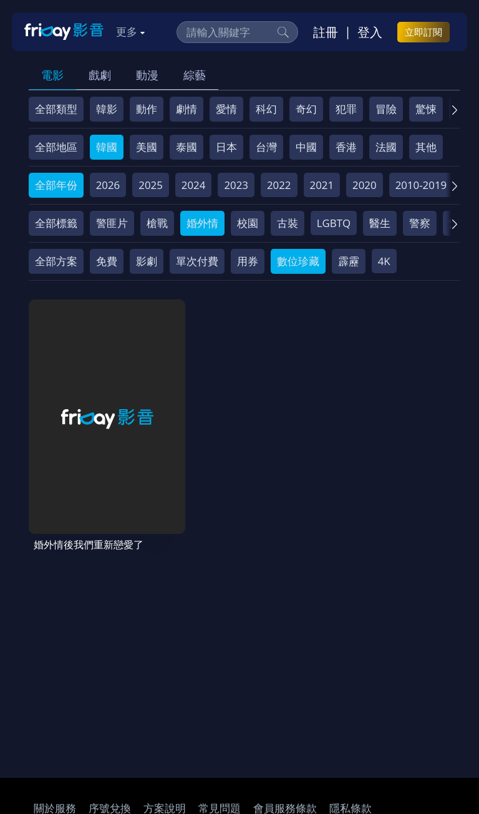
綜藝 (194, 74)
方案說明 (164, 691)
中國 (306, 147)
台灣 (266, 147)
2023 (236, 185)
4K (384, 261)
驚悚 (426, 109)
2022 (279, 185)
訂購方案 (348, 714)
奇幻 (306, 109)
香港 (346, 147)
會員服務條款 (285, 691)
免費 (106, 261)
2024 (193, 185)
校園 (247, 223)
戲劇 (100, 74)
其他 (426, 147)
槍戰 (157, 223)
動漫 (147, 74)
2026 (108, 185)
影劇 (146, 261)
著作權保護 (60, 714)
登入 (369, 32)
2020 (364, 185)
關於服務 (55, 691)
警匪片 (112, 223)
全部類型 (56, 109)
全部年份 (56, 185)
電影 (52, 74)
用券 (247, 261)
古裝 (287, 223)
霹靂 (348, 261)
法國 (386, 147)
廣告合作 (241, 714)
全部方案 (56, 261)
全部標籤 (56, 223)
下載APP (294, 714)
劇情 (186, 109)
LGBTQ (334, 223)
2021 (322, 185)
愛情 (226, 109)
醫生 (379, 223)
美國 (146, 147)
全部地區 (56, 147)
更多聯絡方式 (375, 774)
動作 (146, 109)
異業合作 (120, 714)
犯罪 (346, 109)
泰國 (186, 147)
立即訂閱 (423, 32)
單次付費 (197, 261)
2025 (150, 185)
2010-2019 (421, 185)
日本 (226, 147)
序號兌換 (110, 691)
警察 (419, 223)
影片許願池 (180, 714)
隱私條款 (350, 691)
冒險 (386, 109)
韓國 (106, 147)
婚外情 (202, 223)
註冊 (325, 32)
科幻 (266, 109)
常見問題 (219, 691)
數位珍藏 (298, 261)
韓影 (106, 109)
